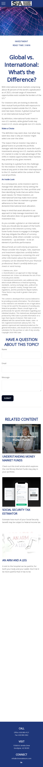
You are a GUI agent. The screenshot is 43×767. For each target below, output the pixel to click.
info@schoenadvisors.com (21, 758)
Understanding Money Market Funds (18, 458)
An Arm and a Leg (14, 560)
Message (6, 377)
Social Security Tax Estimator (16, 511)
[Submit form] (8, 398)
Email (4, 363)
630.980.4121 (24, 732)
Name (4, 349)
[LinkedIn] (21, 762)
